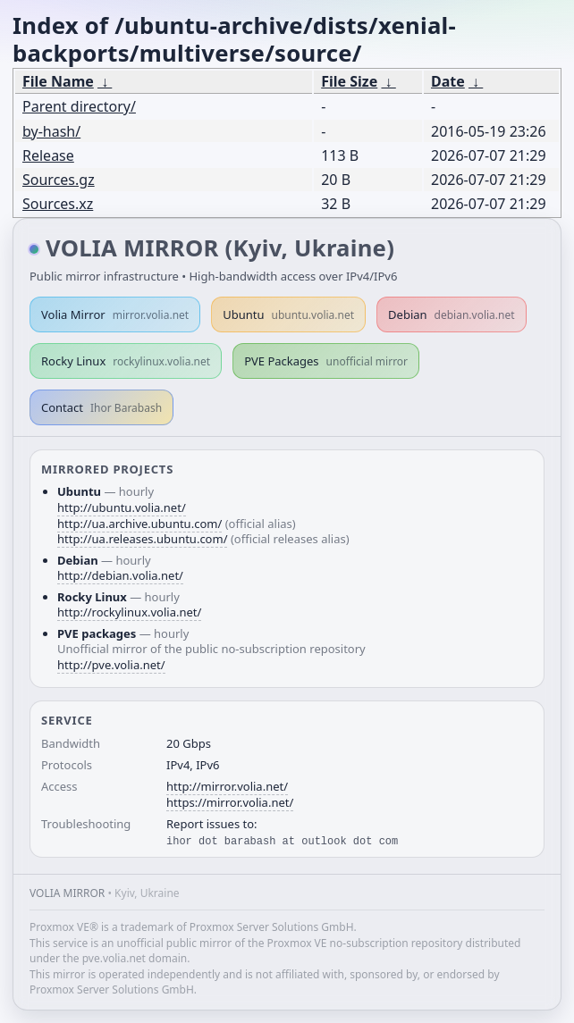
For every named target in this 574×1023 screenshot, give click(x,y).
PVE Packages (326, 361)
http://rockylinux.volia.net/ (129, 612)
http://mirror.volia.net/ (227, 786)
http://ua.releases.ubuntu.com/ (142, 539)
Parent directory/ (79, 106)
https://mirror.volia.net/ (229, 802)
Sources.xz (57, 204)
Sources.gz (58, 179)
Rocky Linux (125, 361)
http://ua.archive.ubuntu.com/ (139, 524)
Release (48, 155)
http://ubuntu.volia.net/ (121, 507)
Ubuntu (288, 314)
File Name (58, 81)
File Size (349, 81)
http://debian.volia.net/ (120, 575)
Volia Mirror (115, 314)
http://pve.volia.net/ (111, 665)
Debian (451, 314)
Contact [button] (101, 407)
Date (448, 81)
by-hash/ (51, 131)
